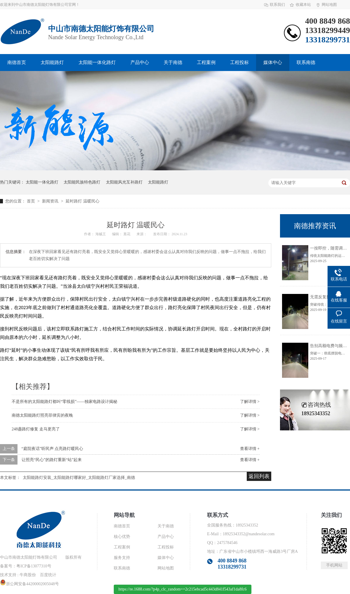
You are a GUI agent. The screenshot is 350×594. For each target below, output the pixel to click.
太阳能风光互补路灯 (124, 182)
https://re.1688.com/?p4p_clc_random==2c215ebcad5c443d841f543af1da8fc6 (182, 589)
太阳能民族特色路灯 (82, 182)
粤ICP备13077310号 (33, 566)
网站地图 (329, 4)
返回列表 (259, 476)
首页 (31, 201)
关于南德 (173, 62)
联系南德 (306, 62)
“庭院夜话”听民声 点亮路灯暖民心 (52, 448)
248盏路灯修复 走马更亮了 (36, 429)
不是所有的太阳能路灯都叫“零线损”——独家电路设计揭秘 (64, 401)
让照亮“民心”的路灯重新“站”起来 (52, 460)
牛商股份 (28, 575)
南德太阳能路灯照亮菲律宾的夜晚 (42, 415)
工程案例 (206, 62)
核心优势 (122, 536)
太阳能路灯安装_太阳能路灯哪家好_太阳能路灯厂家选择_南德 (79, 477)
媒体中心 (272, 62)
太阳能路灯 (52, 62)
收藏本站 (303, 4)
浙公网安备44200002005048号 (29, 584)
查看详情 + (250, 448)
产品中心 (139, 62)
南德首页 (16, 62)
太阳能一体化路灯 (97, 62)
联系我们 (277, 4)
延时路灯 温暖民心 (82, 201)
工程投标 (239, 62)
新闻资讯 (51, 201)
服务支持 (122, 557)
